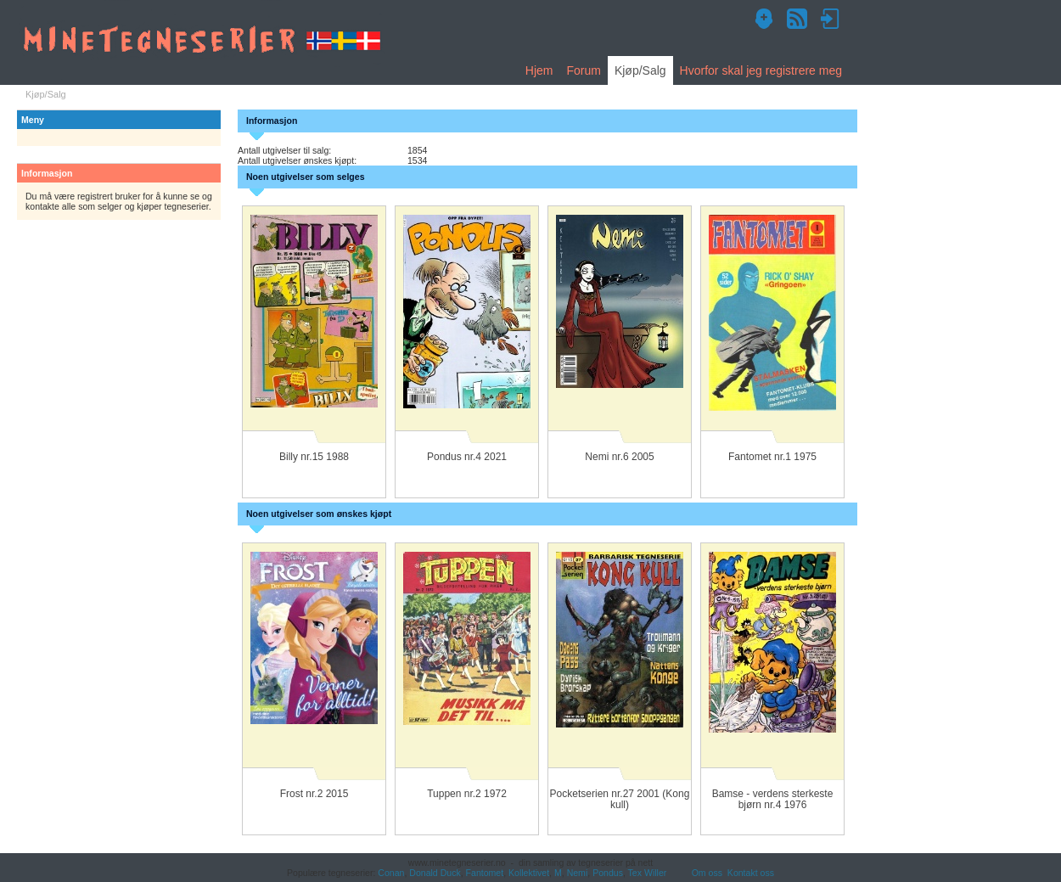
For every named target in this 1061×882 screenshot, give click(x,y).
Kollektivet (528, 873)
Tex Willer (647, 873)
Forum (583, 70)
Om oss (707, 873)
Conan (391, 873)
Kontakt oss (750, 873)
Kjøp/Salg (640, 70)
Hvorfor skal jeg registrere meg (761, 70)
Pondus (607, 873)
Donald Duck (434, 873)
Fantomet (485, 873)
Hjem (539, 70)
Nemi (577, 873)
